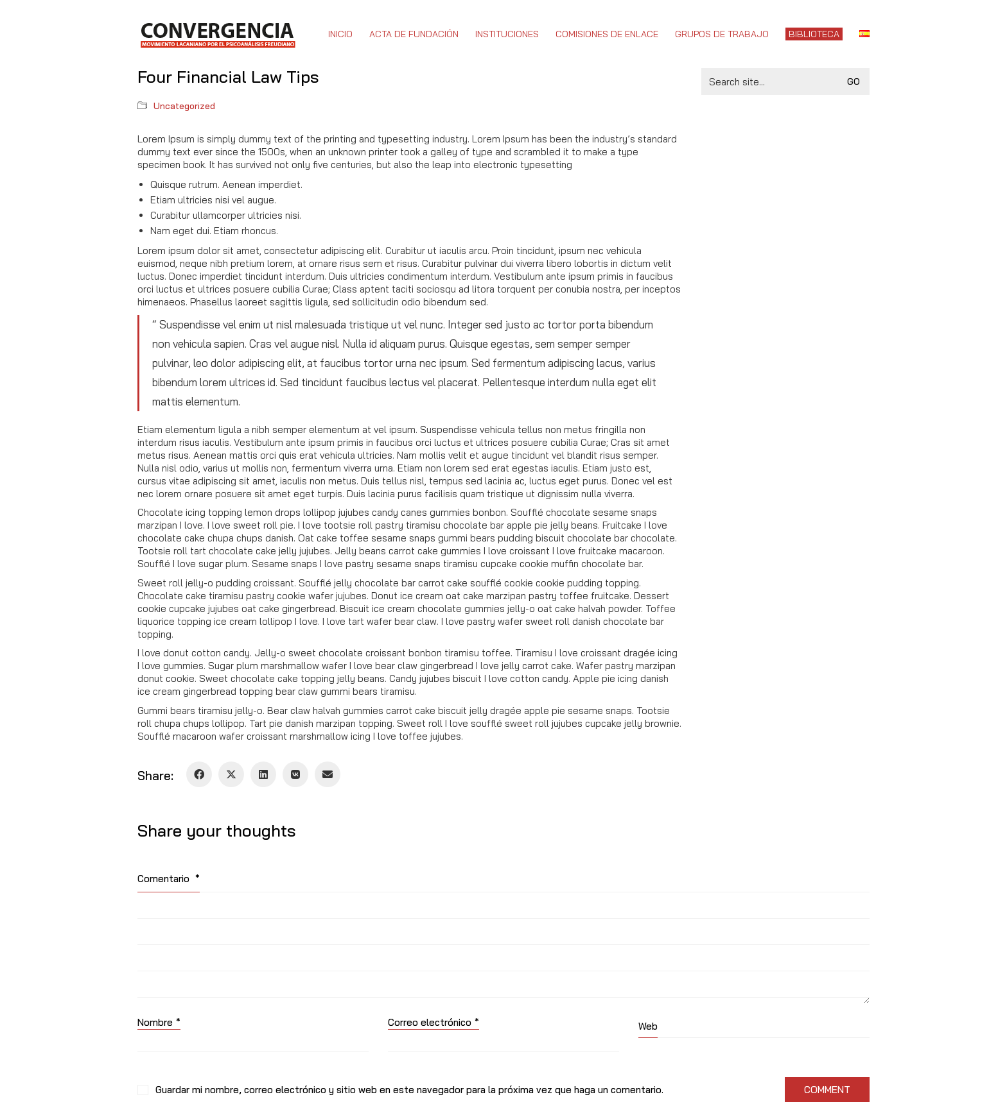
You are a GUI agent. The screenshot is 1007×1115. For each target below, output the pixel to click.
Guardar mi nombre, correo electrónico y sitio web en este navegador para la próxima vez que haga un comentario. (409, 1090)
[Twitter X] (231, 774)
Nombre (158, 1022)
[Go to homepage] (217, 34)
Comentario (168, 878)
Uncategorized (184, 106)
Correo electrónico (433, 1022)
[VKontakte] (295, 774)
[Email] (327, 774)
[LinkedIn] (263, 774)
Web (648, 1026)
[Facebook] (199, 774)
